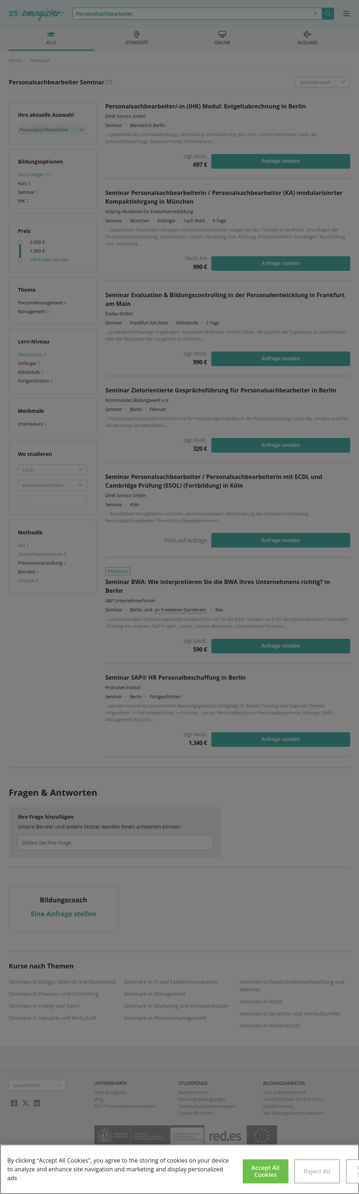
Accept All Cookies (266, 1171)
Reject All (317, 1171)
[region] (179, 1169)
